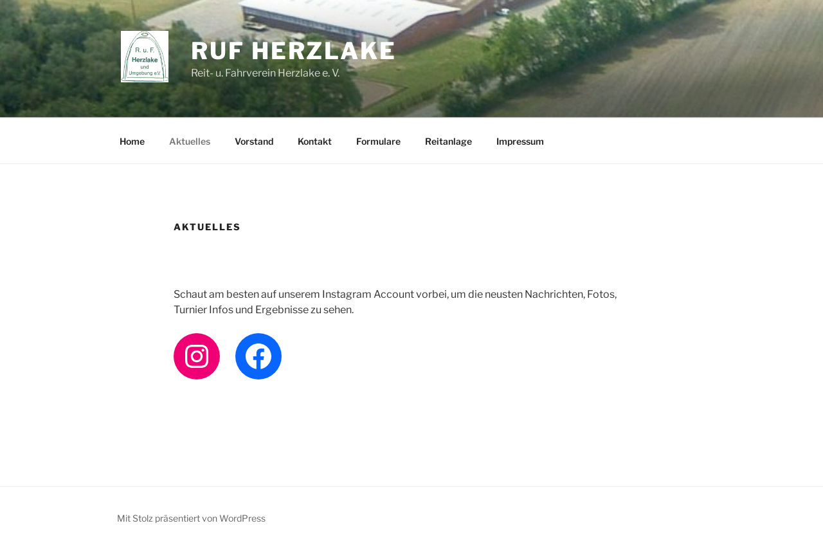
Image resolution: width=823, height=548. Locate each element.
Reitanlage (448, 141)
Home (132, 141)
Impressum (520, 141)
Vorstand (254, 141)
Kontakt (315, 141)
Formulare (378, 141)
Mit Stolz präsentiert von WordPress (191, 518)
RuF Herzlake (294, 51)
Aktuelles (189, 141)
